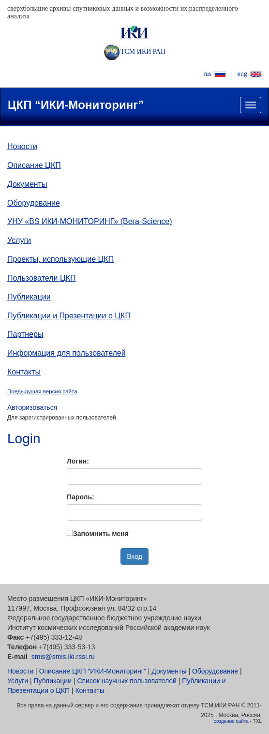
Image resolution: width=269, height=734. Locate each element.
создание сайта (231, 721)
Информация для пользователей (66, 353)
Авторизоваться (32, 407)
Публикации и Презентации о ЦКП (69, 316)
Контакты (24, 372)
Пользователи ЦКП (41, 278)
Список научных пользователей (127, 681)
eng (242, 73)
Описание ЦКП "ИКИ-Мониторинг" (92, 671)
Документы (27, 184)
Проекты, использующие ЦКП (60, 259)
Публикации (29, 297)
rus (207, 73)
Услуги (19, 240)
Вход (134, 556)
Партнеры (25, 334)
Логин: (78, 461)
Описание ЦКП (34, 165)
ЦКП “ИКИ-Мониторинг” (76, 104)
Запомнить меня (101, 534)
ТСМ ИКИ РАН (134, 51)
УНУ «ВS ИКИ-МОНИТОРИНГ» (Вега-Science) (89, 221)
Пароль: (80, 497)
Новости (22, 146)
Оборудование (33, 203)
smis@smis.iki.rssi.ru (63, 656)
